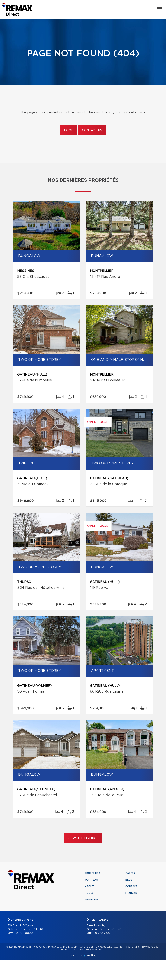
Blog (128, 880)
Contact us (92, 130)
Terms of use (69, 950)
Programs (92, 899)
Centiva (90, 955)
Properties (92, 873)
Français (131, 893)
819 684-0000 (23, 933)
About (89, 886)
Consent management (92, 950)
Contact (131, 886)
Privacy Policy (149, 947)
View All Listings (82, 838)
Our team (91, 880)
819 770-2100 (101, 933)
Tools (89, 893)
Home (68, 130)
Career (130, 873)
